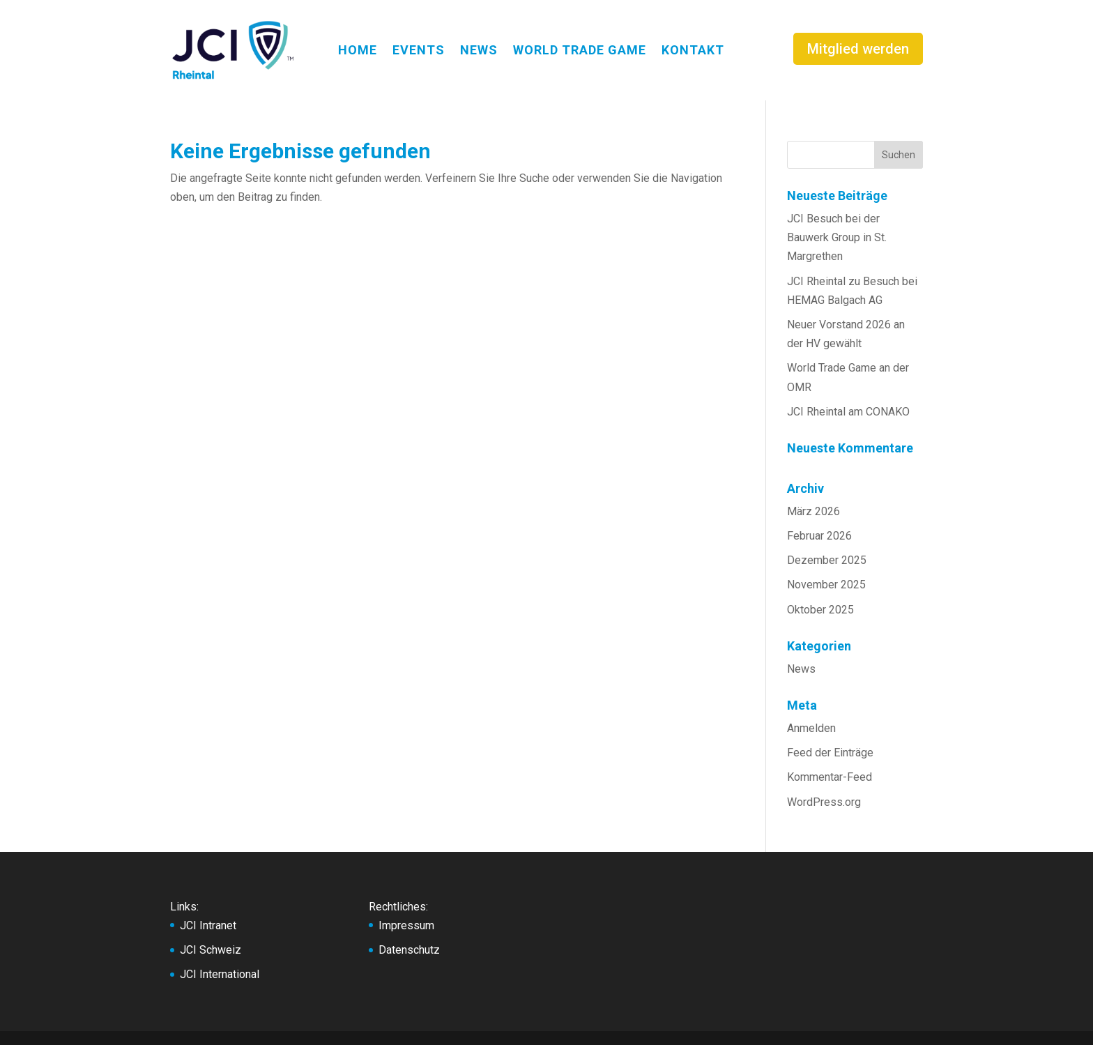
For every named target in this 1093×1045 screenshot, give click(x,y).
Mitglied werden (858, 48)
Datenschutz (409, 949)
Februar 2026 (819, 535)
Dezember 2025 (826, 560)
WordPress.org (824, 802)
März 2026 (813, 511)
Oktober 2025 (820, 609)
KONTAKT (693, 50)
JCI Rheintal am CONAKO (848, 411)
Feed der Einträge (830, 752)
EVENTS (418, 50)
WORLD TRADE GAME (579, 50)
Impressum (406, 925)
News (801, 669)
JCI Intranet (208, 925)
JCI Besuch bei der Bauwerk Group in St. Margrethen (837, 237)
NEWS (479, 50)
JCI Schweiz (210, 949)
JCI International (219, 974)
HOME (357, 50)
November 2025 (826, 584)
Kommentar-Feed (829, 777)
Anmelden (811, 728)
